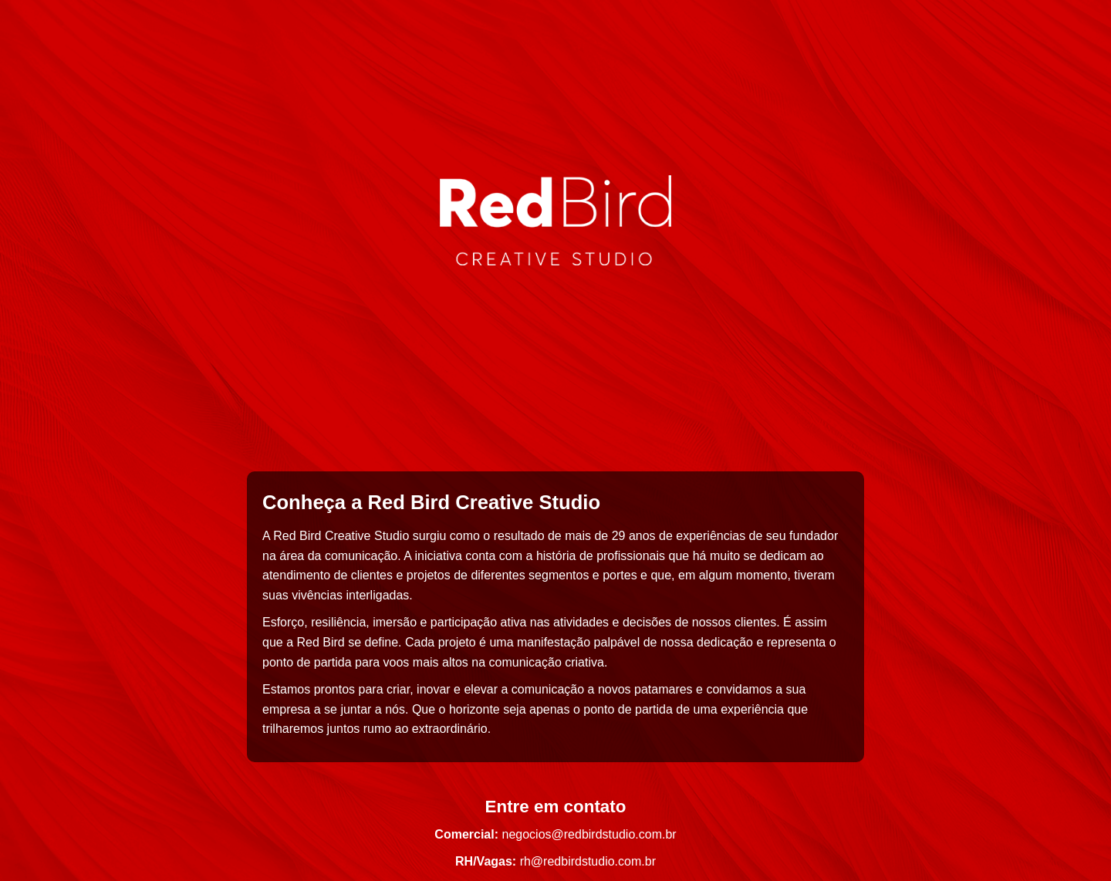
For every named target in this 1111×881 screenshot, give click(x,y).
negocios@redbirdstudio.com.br (589, 834)
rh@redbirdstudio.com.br (588, 861)
